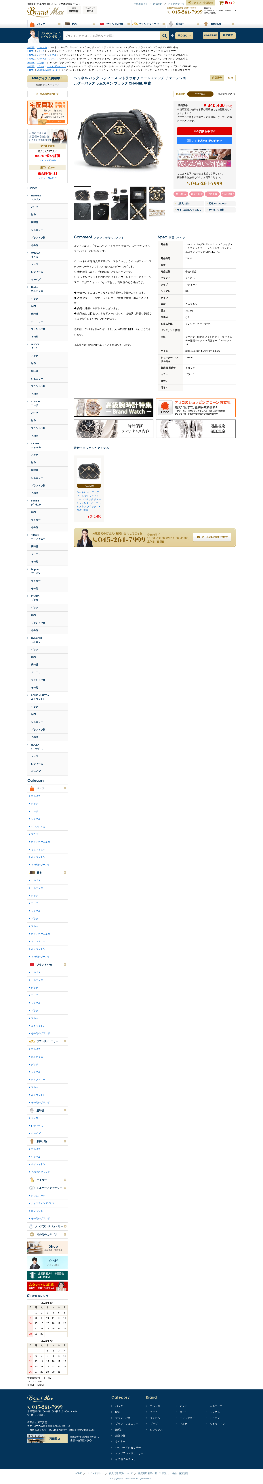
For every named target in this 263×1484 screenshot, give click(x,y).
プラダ (34, 834)
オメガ (181, 1406)
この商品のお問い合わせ (204, 141)
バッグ (34, 207)
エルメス (36, 796)
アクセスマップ (176, 4)
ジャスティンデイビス (43, 1203)
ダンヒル (153, 1418)
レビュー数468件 (47, 178)
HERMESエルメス (34, 197)
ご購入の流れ (182, 203)
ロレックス (154, 1429)
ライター (36, 520)
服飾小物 (118, 1435)
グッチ (34, 804)
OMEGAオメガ (33, 255)
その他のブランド (40, 864)
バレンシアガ (38, 826)
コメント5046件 (47, 160)
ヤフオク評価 (47, 146)
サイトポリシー (95, 1473)
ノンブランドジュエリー (127, 1453)
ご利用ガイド (141, 4)
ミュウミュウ (38, 849)
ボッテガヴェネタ (40, 842)
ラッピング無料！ (216, 210)
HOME (78, 1473)
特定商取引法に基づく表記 (152, 1473)
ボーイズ (36, 279)
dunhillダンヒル (34, 502)
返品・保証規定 (180, 1473)
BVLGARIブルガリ (34, 640)
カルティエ (37, 888)
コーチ (34, 811)
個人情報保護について (121, 1473)
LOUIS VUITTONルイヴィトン (38, 697)
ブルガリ (36, 926)
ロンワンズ (37, 1211)
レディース (37, 272)
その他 (34, 245)
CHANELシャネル (34, 445)
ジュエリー (37, 230)
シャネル (36, 819)
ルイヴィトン (38, 857)
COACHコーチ (33, 403)
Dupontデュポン (34, 571)
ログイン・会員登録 (200, 2)
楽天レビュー (47, 167)
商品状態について (226, 94)
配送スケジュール (216, 203)
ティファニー (38, 1079)
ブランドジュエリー (124, 1423)
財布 (33, 214)
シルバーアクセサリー (126, 1447)
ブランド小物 (38, 237)
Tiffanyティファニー (36, 537)
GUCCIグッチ (33, 346)
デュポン (213, 1418)
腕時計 (34, 222)
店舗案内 (158, 4)
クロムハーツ (38, 1195)
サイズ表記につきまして (188, 210)
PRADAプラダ (33, 598)
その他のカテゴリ (123, 1459)
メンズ (34, 264)
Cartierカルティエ (35, 289)
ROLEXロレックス (35, 747)
